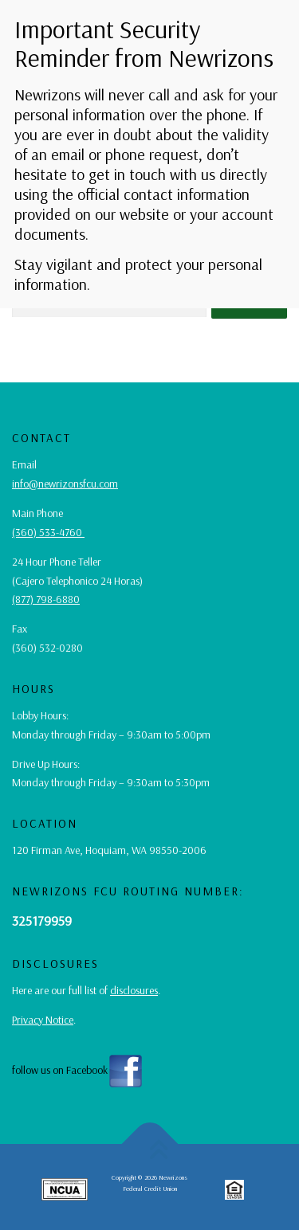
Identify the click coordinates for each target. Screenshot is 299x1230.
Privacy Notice (42, 1020)
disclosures (134, 990)
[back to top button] (149, 1144)
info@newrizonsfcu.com (65, 483)
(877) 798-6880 (46, 599)
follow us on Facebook (78, 1070)
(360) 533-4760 (48, 532)
